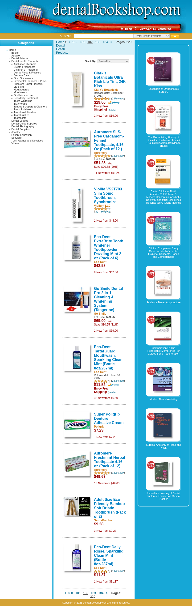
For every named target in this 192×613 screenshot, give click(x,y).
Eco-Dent (100, 262)
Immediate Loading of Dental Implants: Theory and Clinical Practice (163, 496)
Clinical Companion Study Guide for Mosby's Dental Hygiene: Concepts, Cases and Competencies (163, 252)
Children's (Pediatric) (26, 69)
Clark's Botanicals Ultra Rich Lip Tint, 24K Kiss (110, 79)
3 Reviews (118, 155)
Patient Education (21, 134)
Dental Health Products (24, 61)
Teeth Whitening (23, 100)
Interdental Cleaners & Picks (30, 81)
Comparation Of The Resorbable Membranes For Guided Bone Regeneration (163, 351)
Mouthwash (20, 92)
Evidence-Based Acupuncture (163, 302)
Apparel (15, 55)
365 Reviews (102, 211)
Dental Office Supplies (24, 123)
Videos (15, 143)
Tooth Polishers (22, 109)
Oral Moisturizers (23, 95)
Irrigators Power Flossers (28, 83)
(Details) (112, 110)
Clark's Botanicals (106, 89)
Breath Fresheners (24, 66)
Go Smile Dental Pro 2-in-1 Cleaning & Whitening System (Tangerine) (108, 299)
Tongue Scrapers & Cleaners (30, 106)
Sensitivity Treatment (26, 98)
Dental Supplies (20, 129)
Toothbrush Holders (25, 112)
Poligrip (99, 426)
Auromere (100, 152)
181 (82, 42)
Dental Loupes (19, 120)
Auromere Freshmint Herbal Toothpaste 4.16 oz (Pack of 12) (109, 459)
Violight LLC (102, 205)
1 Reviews (118, 571)
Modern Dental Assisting (164, 399)
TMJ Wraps (20, 103)
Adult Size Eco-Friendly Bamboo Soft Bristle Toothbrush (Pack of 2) (110, 508)
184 (105, 42)
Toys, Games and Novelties (27, 140)
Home (12, 49)
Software (16, 137)
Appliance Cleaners (25, 64)
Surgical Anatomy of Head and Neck (163, 446)
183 (97, 42)
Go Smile (100, 313)
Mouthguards (21, 89)
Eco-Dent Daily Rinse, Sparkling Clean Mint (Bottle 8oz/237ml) (108, 555)
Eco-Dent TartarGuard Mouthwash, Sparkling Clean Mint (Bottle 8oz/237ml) (108, 357)
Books (15, 52)
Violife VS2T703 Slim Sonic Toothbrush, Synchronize (108, 195)
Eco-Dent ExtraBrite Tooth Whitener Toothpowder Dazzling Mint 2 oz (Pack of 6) (108, 247)
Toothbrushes (21, 115)
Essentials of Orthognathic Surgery (163, 90)
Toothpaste (20, 117)
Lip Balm (19, 86)
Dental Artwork (19, 58)
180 (74, 42)
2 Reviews (118, 98)
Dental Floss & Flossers (27, 72)
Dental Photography (22, 126)
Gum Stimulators (23, 78)
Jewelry (15, 132)
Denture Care (21, 75)
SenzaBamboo (104, 520)
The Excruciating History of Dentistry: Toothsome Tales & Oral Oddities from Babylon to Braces (163, 141)
